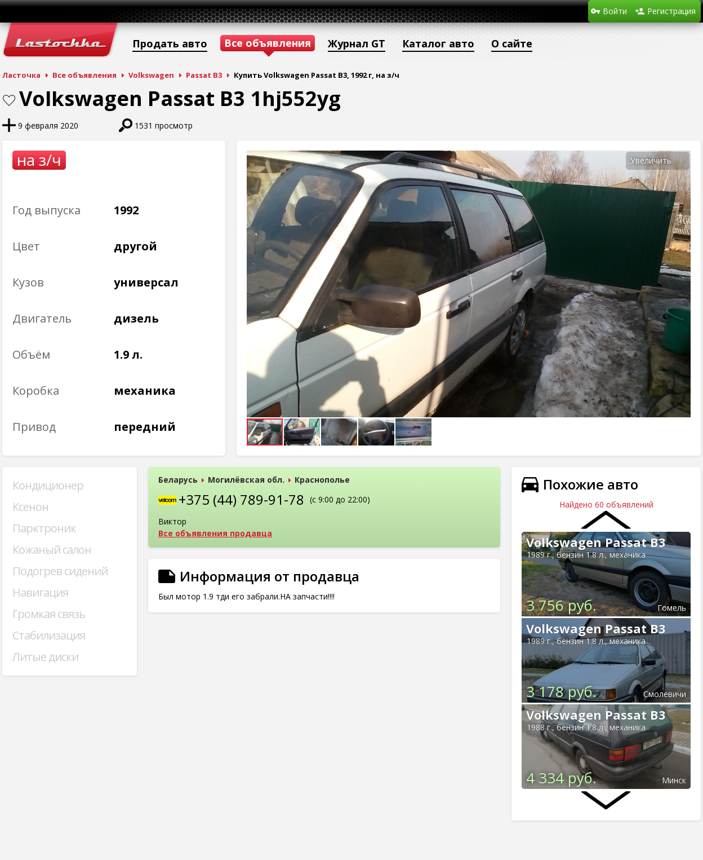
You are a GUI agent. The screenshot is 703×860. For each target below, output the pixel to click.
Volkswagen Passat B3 (596, 541)
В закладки (9, 100)
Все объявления (84, 75)
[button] (680, 161)
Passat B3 (204, 75)
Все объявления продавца (215, 533)
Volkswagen (151, 75)
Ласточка (21, 75)
